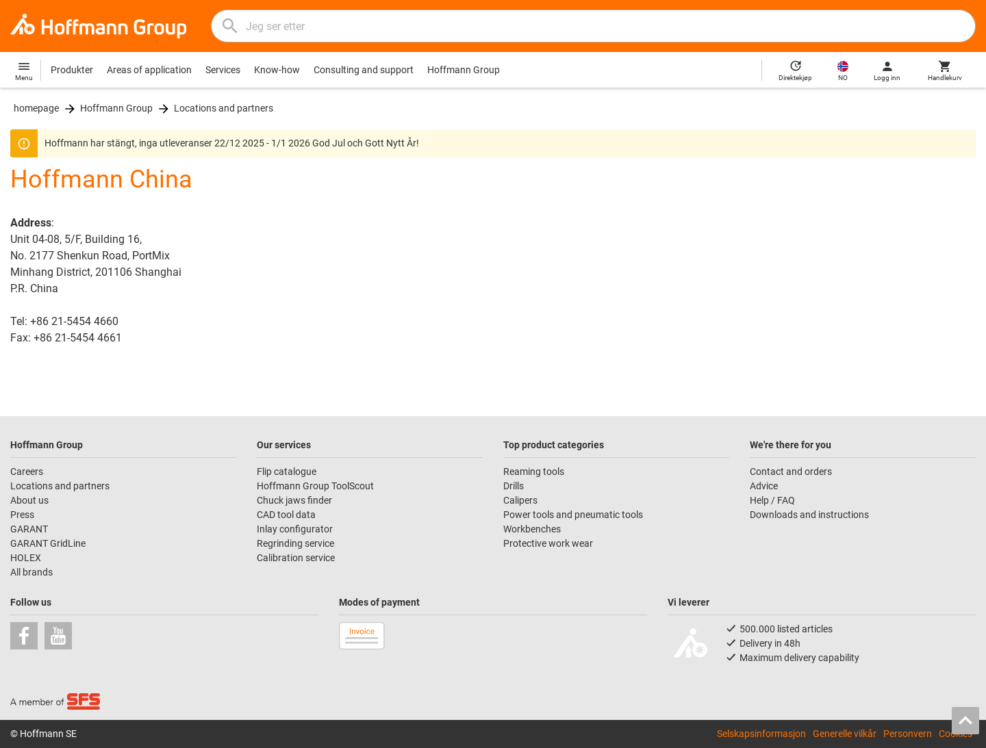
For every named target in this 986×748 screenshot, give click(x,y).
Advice (764, 485)
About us (29, 500)
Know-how (277, 69)
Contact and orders (791, 471)
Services (222, 69)
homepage (36, 108)
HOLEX (25, 557)
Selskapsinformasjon (761, 733)
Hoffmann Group (463, 69)
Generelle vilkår (844, 733)
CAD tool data (286, 514)
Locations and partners (223, 108)
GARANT (29, 529)
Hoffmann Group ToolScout (315, 485)
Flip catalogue (286, 471)
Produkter (72, 69)
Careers (26, 471)
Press (22, 514)
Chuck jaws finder (294, 500)
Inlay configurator (295, 529)
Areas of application (149, 69)
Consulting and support (364, 69)
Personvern (907, 733)
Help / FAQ (772, 500)
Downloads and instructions (809, 514)
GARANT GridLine (48, 543)
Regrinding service (295, 543)
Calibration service (296, 557)
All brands (31, 572)
